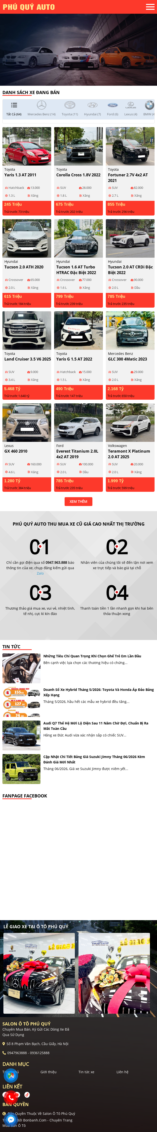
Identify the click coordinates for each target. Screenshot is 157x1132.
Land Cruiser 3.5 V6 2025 (27, 359)
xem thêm (78, 501)
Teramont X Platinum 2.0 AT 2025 (129, 453)
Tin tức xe (86, 1072)
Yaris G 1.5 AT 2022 (74, 359)
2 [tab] (80, 78)
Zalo (40, 573)
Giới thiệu (48, 1072)
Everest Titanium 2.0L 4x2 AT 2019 (77, 453)
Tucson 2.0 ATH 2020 (23, 267)
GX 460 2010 (15, 451)
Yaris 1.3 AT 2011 (20, 175)
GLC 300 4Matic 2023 (127, 359)
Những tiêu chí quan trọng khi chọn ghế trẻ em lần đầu (92, 656)
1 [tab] (76, 78)
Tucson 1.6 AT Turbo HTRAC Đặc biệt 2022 (76, 269)
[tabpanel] (78, 43)
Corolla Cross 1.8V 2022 (78, 175)
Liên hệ (122, 1072)
